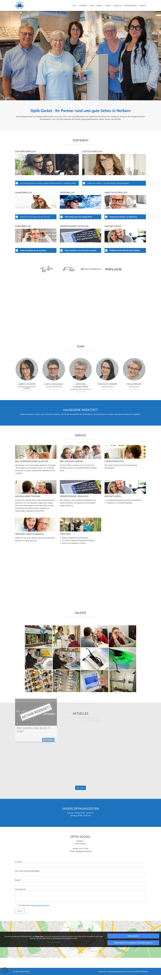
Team (92, 6)
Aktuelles (117, 6)
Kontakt (142, 6)
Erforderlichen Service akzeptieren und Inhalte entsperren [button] (133, 943)
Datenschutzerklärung (39, 905)
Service (99, 6)
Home (74, 6)
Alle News (80, 788)
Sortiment (83, 6)
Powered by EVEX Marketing (137, 971)
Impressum (102, 971)
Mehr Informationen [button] (53, 942)
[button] (3, 55)
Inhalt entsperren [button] (133, 936)
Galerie (108, 6)
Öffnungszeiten (130, 6)
